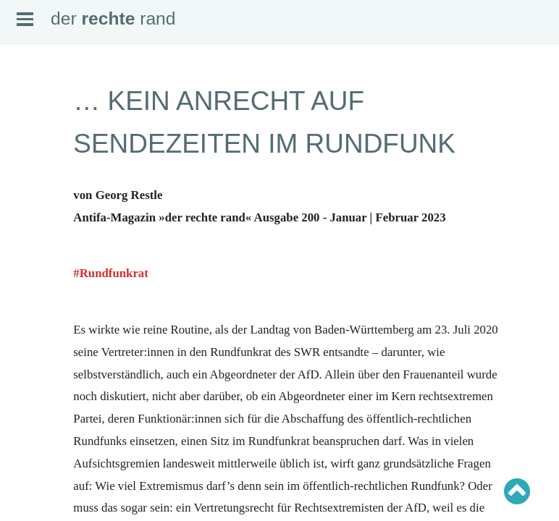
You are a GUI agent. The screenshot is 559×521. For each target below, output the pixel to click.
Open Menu (25, 19)
